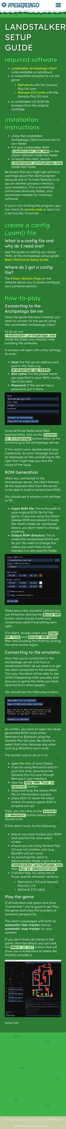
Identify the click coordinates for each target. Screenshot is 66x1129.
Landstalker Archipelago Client (34, 68)
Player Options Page (26, 279)
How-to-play (23, 298)
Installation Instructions (22, 123)
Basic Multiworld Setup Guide (26, 260)
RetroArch (25, 85)
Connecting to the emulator (32, 653)
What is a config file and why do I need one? (29, 243)
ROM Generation (21, 473)
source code (33, 210)
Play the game (19, 899)
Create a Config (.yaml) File (27, 229)
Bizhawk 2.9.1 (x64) (32, 92)
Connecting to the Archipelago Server (24, 309)
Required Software (31, 59)
